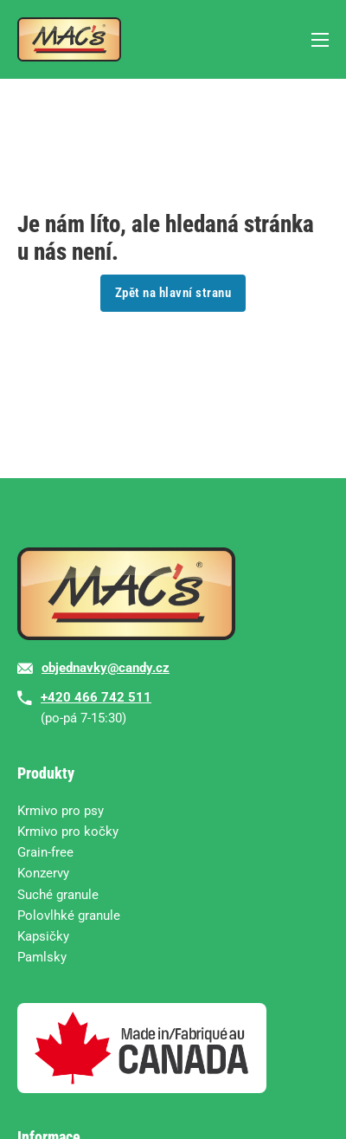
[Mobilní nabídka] (320, 40)
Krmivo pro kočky (68, 831)
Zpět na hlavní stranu (173, 293)
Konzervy (43, 873)
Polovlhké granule (68, 915)
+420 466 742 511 (96, 697)
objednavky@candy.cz (106, 668)
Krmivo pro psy (60, 811)
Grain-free (45, 852)
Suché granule (58, 895)
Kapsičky (43, 936)
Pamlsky (42, 957)
